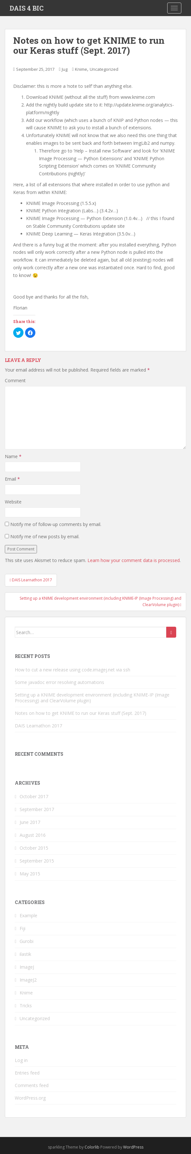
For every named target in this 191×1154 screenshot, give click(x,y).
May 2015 (30, 874)
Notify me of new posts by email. (44, 536)
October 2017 (34, 796)
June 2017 (30, 822)
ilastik (25, 954)
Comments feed (32, 1085)
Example (28, 915)
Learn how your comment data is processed (133, 560)
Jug (65, 69)
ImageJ (27, 967)
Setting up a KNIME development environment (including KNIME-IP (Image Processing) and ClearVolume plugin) (92, 698)
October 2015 (34, 848)
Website (13, 502)
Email (12, 479)
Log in (21, 1060)
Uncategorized (104, 69)
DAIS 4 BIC (26, 8)
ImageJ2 (28, 980)
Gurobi (26, 941)
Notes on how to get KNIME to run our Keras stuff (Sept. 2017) (80, 713)
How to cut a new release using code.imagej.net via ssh (72, 670)
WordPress (133, 1147)
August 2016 (33, 835)
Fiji (22, 928)
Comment (15, 380)
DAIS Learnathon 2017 (38, 726)
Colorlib (92, 1147)
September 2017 (37, 809)
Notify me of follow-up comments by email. (55, 524)
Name (13, 456)
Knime (81, 69)
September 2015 (37, 861)
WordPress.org (30, 1098)
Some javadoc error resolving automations (59, 682)
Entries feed (27, 1073)
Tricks (26, 1005)
